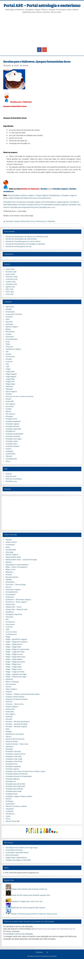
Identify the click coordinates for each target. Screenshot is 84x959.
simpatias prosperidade (14, 434)
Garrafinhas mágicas (13, 349)
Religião (9, 732)
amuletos (9, 317)
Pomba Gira (10, 709)
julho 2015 (9, 289)
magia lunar (10, 381)
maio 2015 (9, 294)
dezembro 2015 (11, 277)
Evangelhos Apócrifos (14, 614)
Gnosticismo (10, 622)
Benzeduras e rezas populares (17, 565)
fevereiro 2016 (11, 272)
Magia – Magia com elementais (17, 649)
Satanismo (10, 747)
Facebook (39, 952)
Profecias (9, 717)
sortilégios (9, 451)
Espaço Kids (10, 604)
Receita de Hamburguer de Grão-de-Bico (21, 239)
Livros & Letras (11, 632)
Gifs (7, 352)
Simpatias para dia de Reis (15, 784)
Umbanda (9, 811)
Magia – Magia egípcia (14, 659)
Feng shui (9, 347)
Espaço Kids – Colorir (14, 607)
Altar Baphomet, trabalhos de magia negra (22, 848)
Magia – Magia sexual (14, 669)
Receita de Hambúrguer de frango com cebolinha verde (27, 237)
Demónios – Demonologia (16, 585)
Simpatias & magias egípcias (57, 202)
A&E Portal (10, 307)
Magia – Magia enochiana (15, 662)
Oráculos (9, 702)
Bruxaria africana (12, 577)
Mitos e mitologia (12, 682)
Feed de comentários (14, 479)
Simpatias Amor (10, 202)
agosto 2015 (10, 287)
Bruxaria (9, 575)
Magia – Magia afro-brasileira (16, 642)
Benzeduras (10, 332)
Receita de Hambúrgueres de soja (18, 246)
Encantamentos (45, 198)
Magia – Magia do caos (14, 654)
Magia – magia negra (13, 667)
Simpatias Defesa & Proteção (16, 774)
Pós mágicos (10, 404)
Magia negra (10, 384)
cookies (8, 334)
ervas (8, 342)
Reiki (7, 729)
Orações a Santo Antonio (15, 697)
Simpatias (9, 416)
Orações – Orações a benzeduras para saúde (22, 694)
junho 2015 (10, 292)
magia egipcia (11, 377)
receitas (25, 65)
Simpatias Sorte (11, 794)
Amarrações (21, 202)
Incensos (9, 362)
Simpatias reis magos (14, 439)
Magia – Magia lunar (13, 664)
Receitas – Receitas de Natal (16, 724)
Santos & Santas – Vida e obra (17, 744)
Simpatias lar (10, 431)
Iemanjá (9, 359)
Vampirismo (10, 814)
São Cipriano (10, 414)
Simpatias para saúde (14, 791)
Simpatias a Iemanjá (17, 205)
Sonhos (8, 449)
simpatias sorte (11, 444)
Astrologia (9, 552)
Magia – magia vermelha (15, 672)
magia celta (10, 371)
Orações (9, 394)
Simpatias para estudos (14, 789)
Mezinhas (11, 195)
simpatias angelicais (13, 421)
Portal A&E (10, 401)
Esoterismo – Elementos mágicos (18, 599)
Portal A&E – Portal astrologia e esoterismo (42, 5)
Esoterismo (10, 597)
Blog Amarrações (12, 855)
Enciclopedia (10, 594)
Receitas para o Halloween (45, 221)
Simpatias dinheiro (12, 426)
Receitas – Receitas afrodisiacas (18, 722)
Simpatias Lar (11, 781)
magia (8, 369)
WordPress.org (11, 481)
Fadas (8, 344)
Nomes (8, 687)
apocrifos (9, 322)
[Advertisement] (42, 30)
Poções (8, 399)
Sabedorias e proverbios (15, 734)
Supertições (10, 804)
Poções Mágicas (42, 195)
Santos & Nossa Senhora (15, 739)
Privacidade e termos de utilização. (18, 934)
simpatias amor (11, 419)
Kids (7, 364)
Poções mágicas (12, 707)
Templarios (10, 809)
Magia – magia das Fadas (15, 652)
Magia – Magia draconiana (15, 657)
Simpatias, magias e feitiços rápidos (19, 796)
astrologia (9, 324)
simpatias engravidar (13, 429)
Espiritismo (10, 612)
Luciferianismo (11, 634)
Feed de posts (11, 476)
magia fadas (10, 379)
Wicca (44, 202)
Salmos (8, 411)
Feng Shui (34, 207)
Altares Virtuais (11, 542)
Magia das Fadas (21, 198)
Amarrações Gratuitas (14, 314)
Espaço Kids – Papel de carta (16, 609)
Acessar (9, 474)
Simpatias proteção (13, 436)
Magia (8, 637)
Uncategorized (11, 459)
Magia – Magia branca (14, 644)
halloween (9, 221)
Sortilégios (10, 801)
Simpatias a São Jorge (14, 759)
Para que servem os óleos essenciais (19, 396)
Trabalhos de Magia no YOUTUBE (18, 860)
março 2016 (10, 269)
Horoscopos (33, 198)
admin (16, 65)
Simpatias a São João (14, 756)
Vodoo (8, 816)
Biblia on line (10, 570)
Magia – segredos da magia (16, 674)
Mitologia (9, 389)
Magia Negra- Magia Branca (16, 858)
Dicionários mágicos (13, 590)
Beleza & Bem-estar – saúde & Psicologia (21, 560)
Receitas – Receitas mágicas (16, 727)
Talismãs (9, 456)
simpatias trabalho (12, 446)
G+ (47, 952)
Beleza (18, 195)
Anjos (58, 195)
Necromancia (11, 684)
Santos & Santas (12, 741)
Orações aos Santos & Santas (17, 699)
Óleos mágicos (11, 689)
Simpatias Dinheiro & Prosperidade (39, 205)
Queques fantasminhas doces (24, 221)
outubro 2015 (11, 282)
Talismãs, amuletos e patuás (16, 806)
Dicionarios (10, 337)
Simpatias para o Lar (46, 207)
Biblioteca (9, 572)
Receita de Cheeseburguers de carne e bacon (23, 241)
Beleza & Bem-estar (13, 557)
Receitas (44, 189)
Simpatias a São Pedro (14, 761)
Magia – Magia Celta (13, 647)
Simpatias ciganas (34, 202)
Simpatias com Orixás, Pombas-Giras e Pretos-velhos (25, 771)
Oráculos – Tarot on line (15, 704)
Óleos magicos (11, 391)
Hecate (8, 354)
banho (53, 156)
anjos (8, 319)
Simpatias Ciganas (12, 424)
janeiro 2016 (10, 274)
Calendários (10, 582)
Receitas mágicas (61, 189)
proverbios (10, 406)
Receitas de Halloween (30, 189)
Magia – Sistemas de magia (16, 677)
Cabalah (9, 579)
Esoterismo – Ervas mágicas (16, 602)
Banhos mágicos (28, 195)
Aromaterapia (11, 550)
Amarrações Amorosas (14, 850)
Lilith (7, 367)
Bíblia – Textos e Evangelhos (16, 567)
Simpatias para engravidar (20, 207)
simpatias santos (12, 441)
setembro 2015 (11, 284)
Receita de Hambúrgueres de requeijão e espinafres (25, 244)
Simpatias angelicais (60, 205)
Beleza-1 (9, 562)
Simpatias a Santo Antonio (15, 754)
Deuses (8, 587)
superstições (10, 454)
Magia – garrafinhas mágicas (16, 639)
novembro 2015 (11, 279)
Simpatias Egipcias (12, 779)
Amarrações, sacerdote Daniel (17, 853)
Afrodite (52, 195)
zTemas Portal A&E (13, 821)
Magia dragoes (11, 374)
